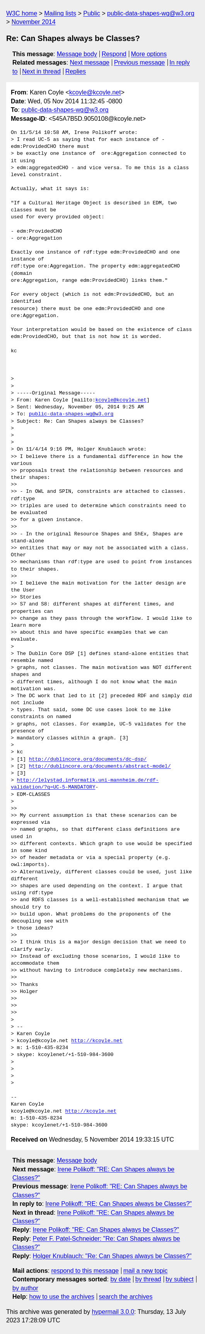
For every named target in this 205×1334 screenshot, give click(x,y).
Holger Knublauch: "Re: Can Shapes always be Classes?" (111, 1256)
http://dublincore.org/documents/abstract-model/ (100, 766)
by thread (148, 1279)
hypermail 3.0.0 (113, 1311)
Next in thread (41, 71)
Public (91, 13)
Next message (89, 62)
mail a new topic (145, 1270)
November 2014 (34, 22)
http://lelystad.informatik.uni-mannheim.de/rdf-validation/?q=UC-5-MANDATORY (85, 784)
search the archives (126, 1296)
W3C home (21, 13)
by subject (179, 1279)
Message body (77, 54)
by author (25, 1288)
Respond (114, 54)
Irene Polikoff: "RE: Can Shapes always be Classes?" (118, 1203)
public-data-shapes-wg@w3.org (150, 13)
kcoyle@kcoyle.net (95, 92)
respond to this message (84, 1270)
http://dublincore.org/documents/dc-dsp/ (88, 759)
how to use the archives (61, 1296)
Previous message (139, 62)
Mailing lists (60, 13)
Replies (75, 71)
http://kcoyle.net (97, 1040)
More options (149, 54)
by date (120, 1279)
